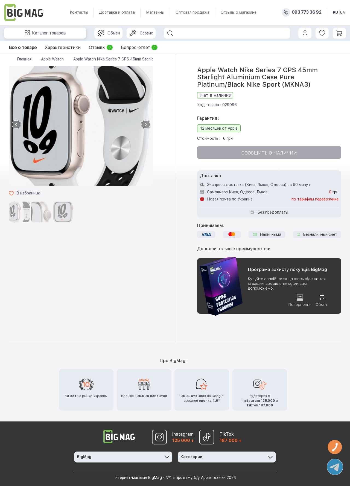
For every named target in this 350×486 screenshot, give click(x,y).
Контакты (79, 12)
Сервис (141, 33)
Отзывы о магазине (238, 12)
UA (342, 12)
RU (335, 12)
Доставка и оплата (117, 12)
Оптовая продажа (192, 12)
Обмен (109, 33)
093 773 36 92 (306, 12)
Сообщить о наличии (269, 153)
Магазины (155, 12)
